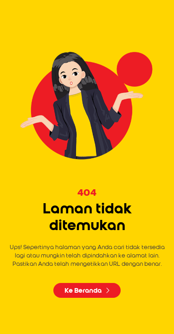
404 (87, 193)
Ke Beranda (87, 290)
